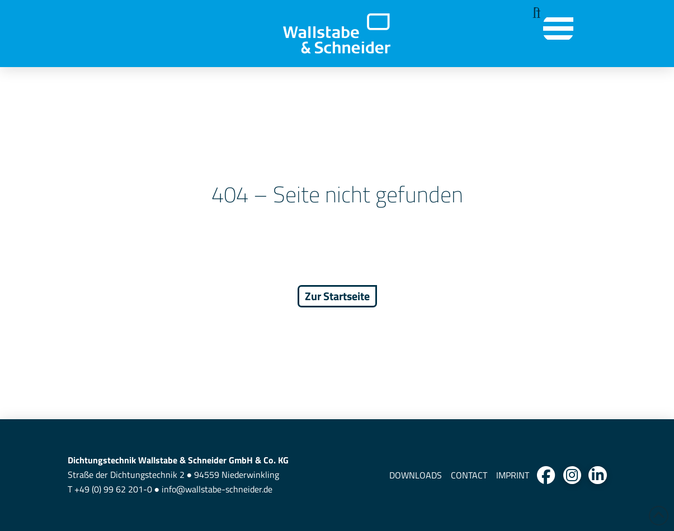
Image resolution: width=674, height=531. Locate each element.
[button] (533, 13)
